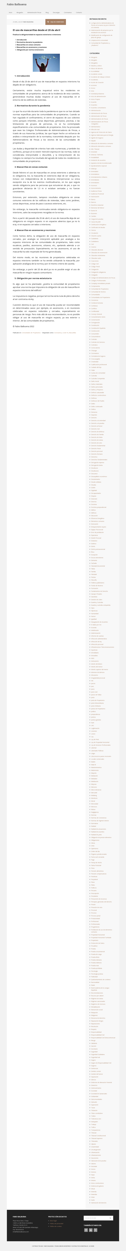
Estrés (93, 546)
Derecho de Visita (96, 437)
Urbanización (95, 1152)
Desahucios (95, 471)
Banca (93, 199)
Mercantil (94, 793)
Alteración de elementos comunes (102, 143)
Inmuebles (94, 655)
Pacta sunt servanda (97, 857)
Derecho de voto (96, 443)
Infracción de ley (96, 642)
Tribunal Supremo (96, 1138)
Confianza (94, 306)
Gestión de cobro (96, 600)
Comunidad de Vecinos (98, 292)
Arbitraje (94, 169)
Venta (93, 1178)
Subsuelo (94, 1102)
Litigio (93, 753)
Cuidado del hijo (96, 367)
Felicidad (94, 574)
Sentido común (96, 1071)
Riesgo (93, 1040)
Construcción (95, 331)
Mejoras (93, 784)
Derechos (94, 457)
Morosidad (94, 804)
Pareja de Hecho (96, 862)
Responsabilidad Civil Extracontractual (103, 1038)
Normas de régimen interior (100, 821)
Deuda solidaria (96, 482)
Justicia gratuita (96, 720)
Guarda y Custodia (97, 602)
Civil (92, 244)
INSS (92, 658)
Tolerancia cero (96, 1119)
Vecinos (93, 1172)
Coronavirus (58, 337)
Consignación (95, 322)
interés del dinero (96, 664)
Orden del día (95, 851)
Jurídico (93, 711)
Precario (93, 890)
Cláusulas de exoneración (99, 252)
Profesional (94, 921)
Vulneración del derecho (98, 1203)
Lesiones (94, 731)
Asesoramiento (96, 188)
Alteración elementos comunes (101, 146)
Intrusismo (94, 675)
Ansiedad (94, 152)
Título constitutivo (97, 1113)
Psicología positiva (97, 974)
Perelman (94, 876)
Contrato (94, 339)
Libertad (93, 748)
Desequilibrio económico (99, 476)
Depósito (94, 415)
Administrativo (95, 127)
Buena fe (94, 211)
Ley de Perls (95, 739)
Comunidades (95, 294)
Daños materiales (96, 384)
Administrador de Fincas (99, 116)
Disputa (93, 496)
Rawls (93, 985)
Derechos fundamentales (99, 460)
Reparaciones (95, 1024)
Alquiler (93, 141)
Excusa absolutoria (97, 558)
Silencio (93, 1080)
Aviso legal (53, 1221)
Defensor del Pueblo (97, 401)
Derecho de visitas (97, 440)
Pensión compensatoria (98, 874)
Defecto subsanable (97, 392)
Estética (93, 544)
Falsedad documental (98, 566)
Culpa (93, 370)
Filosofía (94, 580)
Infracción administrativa (99, 639)
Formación (94, 588)
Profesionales (95, 924)
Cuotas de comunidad (98, 373)
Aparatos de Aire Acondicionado (101, 163)
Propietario (94, 940)
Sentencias (94, 1068)
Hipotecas (94, 611)
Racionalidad (95, 982)
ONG (92, 846)
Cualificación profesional (99, 364)
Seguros (93, 1066)
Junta (92, 697)
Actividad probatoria (97, 94)
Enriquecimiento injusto (98, 527)
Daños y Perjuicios (97, 390)
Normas (93, 815)
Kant (92, 723)
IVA (92, 681)
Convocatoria (95, 348)
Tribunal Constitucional (98, 1136)
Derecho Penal (96, 448)
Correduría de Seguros (98, 356)
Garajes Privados (96, 594)
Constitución (95, 325)
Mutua (93, 809)
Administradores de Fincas (99, 119)
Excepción (94, 555)
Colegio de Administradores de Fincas (103, 278)
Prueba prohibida (96, 968)
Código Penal (95, 266)
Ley (92, 737)
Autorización (95, 197)
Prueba (93, 949)
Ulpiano (93, 1144)
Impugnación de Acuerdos (99, 622)
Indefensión (95, 630)
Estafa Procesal (96, 538)
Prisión (93, 904)
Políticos (94, 888)
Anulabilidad (95, 157)
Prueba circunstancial (98, 951)
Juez (92, 686)
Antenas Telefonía (97, 155)
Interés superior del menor (99, 669)
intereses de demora (97, 672)
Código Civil (95, 264)
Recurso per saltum (97, 996)
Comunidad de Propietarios (100, 289)
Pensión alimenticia (97, 871)
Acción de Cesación (97, 82)
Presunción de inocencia (99, 899)
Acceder (91, 1246)
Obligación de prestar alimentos (101, 837)
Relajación (94, 1012)
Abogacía (94, 57)
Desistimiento (95, 479)
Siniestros (94, 1085)
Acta (92, 91)
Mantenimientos (96, 767)
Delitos (93, 409)
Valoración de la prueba (98, 1161)
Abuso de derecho (97, 68)
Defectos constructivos (98, 395)
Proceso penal (95, 916)
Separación (94, 1077)
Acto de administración (98, 96)
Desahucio (94, 468)
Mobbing (94, 795)
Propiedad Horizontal (98, 935)
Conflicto (94, 308)
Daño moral (95, 381)
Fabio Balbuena (20, 5)
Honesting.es (84, 1246)
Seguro (93, 1060)
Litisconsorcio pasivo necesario (101, 756)
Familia (93, 572)
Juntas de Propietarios (98, 709)
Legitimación (95, 728)
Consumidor (95, 334)
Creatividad (94, 362)
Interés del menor (96, 667)
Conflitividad (95, 311)
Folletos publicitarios (97, 583)
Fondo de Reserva (97, 586)
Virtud (93, 1189)
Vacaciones (94, 1158)
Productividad (95, 918)
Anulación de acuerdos (98, 160)
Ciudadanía (94, 238)
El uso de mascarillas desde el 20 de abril (43, 31)
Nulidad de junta (96, 835)
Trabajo (93, 1124)
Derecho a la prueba (97, 423)
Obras (93, 843)
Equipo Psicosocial (97, 530)
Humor (93, 616)
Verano (93, 1180)
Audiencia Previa (96, 191)
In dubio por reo (96, 625)
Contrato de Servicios (98, 342)
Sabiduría (94, 1043)
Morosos (94, 807)
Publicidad (94, 977)
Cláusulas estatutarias (98, 255)
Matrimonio (95, 770)
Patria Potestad (96, 865)
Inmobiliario (95, 653)
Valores (93, 1164)
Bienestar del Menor (97, 208)
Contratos (94, 345)
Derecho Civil (95, 429)
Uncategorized (95, 1150)
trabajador (94, 1122)
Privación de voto (96, 907)
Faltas (93, 569)
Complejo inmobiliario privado (100, 283)
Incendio (94, 628)
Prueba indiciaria (96, 960)
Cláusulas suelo (96, 258)
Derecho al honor (96, 426)
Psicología (94, 971)
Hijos (92, 608)
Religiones (94, 1015)
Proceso (93, 913)
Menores (94, 787)
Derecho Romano (97, 454)
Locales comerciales (97, 759)
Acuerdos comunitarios (98, 108)
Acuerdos (94, 105)
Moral (93, 801)
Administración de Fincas (99, 113)
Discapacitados (96, 493)
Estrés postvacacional (98, 549)
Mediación (94, 776)
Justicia (93, 717)
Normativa (94, 823)
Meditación (94, 781)
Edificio (93, 510)
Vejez (93, 1175)
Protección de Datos (97, 943)
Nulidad (93, 826)
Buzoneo (94, 213)
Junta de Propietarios (98, 700)
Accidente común (96, 74)
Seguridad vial (95, 1057)
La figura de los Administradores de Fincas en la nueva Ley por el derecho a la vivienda (103, 25)
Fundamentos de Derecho (99, 591)
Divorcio (93, 502)
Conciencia (94, 300)
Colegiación (95, 269)
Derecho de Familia (97, 434)
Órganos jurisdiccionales (99, 854)
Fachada (94, 563)
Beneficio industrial (97, 205)
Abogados (94, 63)
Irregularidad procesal (98, 678)
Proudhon (94, 946)
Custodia (94, 376)
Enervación (94, 524)
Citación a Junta (96, 236)
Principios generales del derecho (101, 902)
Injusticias (94, 650)
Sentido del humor (97, 1074)
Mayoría (93, 773)
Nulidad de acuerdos (97, 832)
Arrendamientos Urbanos (99, 177)
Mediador (94, 779)
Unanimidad (95, 1147)
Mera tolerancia (96, 790)
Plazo (93, 882)
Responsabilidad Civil (97, 1035)
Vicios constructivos (97, 1183)
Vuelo (93, 1200)
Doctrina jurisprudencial (98, 507)
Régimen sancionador (98, 1001)
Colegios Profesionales (98, 280)
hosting (74, 1246)
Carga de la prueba (97, 219)
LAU (92, 725)
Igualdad (94, 619)
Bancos (93, 202)
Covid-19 (65, 337)
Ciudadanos (95, 241)
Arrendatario (95, 183)
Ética (92, 552)
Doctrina (94, 504)
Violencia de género (97, 1186)
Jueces (93, 683)
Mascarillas (72, 337)
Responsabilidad (96, 1032)
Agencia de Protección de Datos (101, 132)
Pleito (93, 885)
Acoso (93, 88)
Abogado (94, 60)
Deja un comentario (57, 22)
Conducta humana (97, 303)
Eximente (94, 560)
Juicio (92, 689)
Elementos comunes (97, 521)
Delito (93, 404)
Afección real (95, 129)
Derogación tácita (97, 465)
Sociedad (94, 1091)
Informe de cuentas (97, 636)
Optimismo (94, 848)
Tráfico (93, 1127)
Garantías (94, 597)
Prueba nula (95, 965)
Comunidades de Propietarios (31, 337)
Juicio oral (94, 692)
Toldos (93, 1116)
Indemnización (95, 633)
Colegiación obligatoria (98, 272)
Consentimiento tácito (98, 317)
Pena (92, 868)
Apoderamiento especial (99, 166)
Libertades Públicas (97, 751)
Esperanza (94, 535)
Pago (92, 860)
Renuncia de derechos (98, 1018)
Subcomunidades (96, 1099)
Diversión (94, 499)
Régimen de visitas (97, 998)
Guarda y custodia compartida (100, 605)
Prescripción (95, 893)
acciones (94, 85)
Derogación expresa (97, 462)
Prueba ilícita (95, 957)
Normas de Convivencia (98, 818)
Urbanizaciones (96, 1155)
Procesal (94, 910)
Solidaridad (94, 1096)
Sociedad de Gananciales (99, 1094)
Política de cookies (56, 1226)
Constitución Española (98, 328)
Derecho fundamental (98, 446)
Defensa (94, 398)
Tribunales (94, 1141)
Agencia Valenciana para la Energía (102, 135)
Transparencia (95, 1130)
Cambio (93, 216)
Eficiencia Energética (97, 518)
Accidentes (94, 80)
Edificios (93, 513)
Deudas (93, 485)
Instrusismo (95, 661)
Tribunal (93, 1133)
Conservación (95, 320)
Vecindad (94, 1166)
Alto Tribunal (95, 149)
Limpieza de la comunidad (99, 40)
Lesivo (93, 734)
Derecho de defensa (97, 432)
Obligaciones (95, 840)
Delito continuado (97, 406)
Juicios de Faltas (96, 695)
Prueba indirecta (96, 963)
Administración (96, 110)
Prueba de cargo (96, 954)
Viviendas (94, 1194)
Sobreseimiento (96, 1088)
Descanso (94, 474)
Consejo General (96, 314)
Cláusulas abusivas (97, 250)
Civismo (93, 247)
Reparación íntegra (97, 1021)
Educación (94, 516)
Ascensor (94, 185)
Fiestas (93, 577)
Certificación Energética (98, 225)
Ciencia (93, 230)
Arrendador (94, 171)
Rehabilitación (95, 1007)
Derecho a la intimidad (98, 420)
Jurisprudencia (95, 714)
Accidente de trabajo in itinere (100, 77)
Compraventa (95, 286)
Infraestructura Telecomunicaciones (102, 647)
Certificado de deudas (98, 227)
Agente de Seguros (97, 138)
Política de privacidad (56, 1223)
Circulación (94, 233)
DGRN (93, 488)
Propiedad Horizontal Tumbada (101, 937)
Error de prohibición (97, 532)
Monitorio (94, 798)
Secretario (94, 1049)
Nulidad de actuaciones (98, 829)
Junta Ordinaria (96, 706)
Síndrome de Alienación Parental (101, 1082)
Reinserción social (97, 1010)
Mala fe (93, 765)
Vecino (93, 1169)
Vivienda (93, 1192)
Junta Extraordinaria (97, 703)
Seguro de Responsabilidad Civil (101, 1063)
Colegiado (94, 275)
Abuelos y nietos (96, 66)
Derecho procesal (96, 451)
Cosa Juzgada (95, 359)
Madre (93, 762)
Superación (94, 1105)
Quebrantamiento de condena (100, 979)
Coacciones (95, 261)
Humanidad (94, 614)
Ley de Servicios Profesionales (101, 745)
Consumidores (95, 336)
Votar (93, 1197)
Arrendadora (95, 174)
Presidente (94, 896)
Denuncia (94, 412)
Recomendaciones (97, 993)
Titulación (94, 1110)
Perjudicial (94, 879)
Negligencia (95, 812)
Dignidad (94, 490)
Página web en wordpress (62, 1246)
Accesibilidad (95, 71)
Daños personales (97, 387)
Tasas (93, 1108)
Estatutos (94, 541)
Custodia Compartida (98, 378)
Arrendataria (95, 180)
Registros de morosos (98, 1004)
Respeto (93, 1029)
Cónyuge (94, 350)
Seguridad (94, 1052)
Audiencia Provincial (97, 194)
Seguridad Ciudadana (98, 1054)
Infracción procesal (97, 644)
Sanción (93, 1046)
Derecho (94, 418)
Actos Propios (95, 99)
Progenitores (95, 927)
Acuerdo (93, 102)
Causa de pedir (96, 222)
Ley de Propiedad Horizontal (100, 742)
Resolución (94, 1026)
